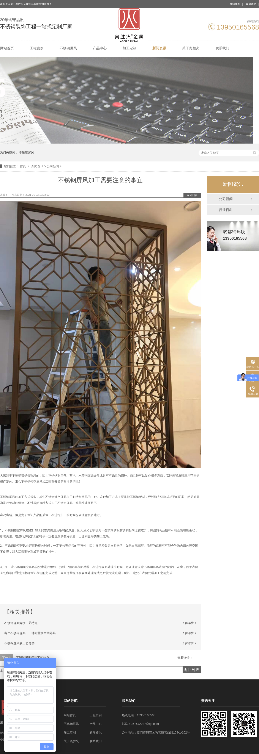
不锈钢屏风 (68, 48)
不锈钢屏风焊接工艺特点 (21, 623)
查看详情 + (184, 657)
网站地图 (235, 4)
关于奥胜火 (190, 48)
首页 (23, 166)
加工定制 (129, 48)
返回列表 (192, 195)
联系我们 (222, 48)
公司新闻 (53, 166)
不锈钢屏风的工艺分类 (19, 643)
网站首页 (7, 48)
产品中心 (100, 48)
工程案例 (37, 48)
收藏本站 (251, 4)
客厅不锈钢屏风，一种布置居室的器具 (30, 633)
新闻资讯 (159, 48)
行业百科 (226, 210)
